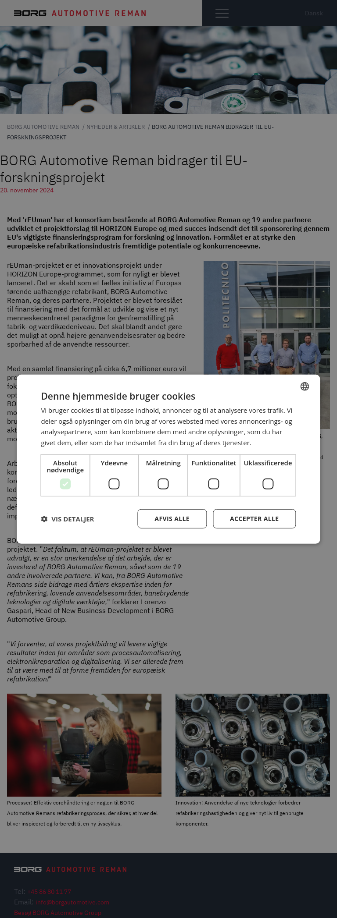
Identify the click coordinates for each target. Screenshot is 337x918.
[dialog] (168, 458)
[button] (67, 519)
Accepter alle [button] (254, 518)
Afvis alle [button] (172, 518)
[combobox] (305, 386)
